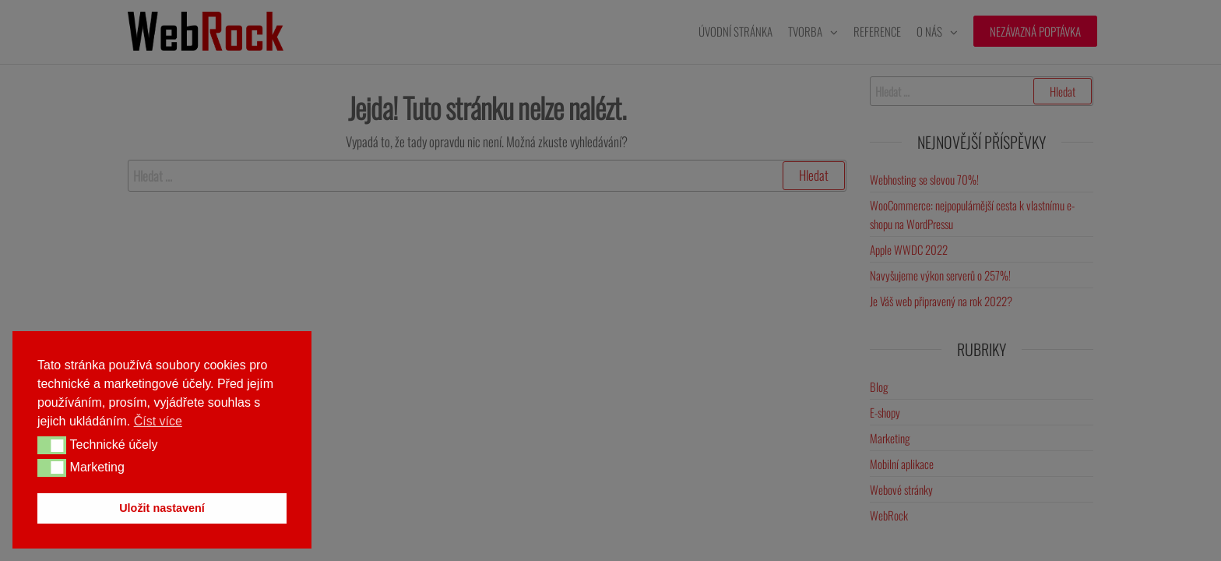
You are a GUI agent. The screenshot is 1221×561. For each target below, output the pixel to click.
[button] (51, 444)
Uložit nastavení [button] (162, 508)
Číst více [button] (158, 421)
